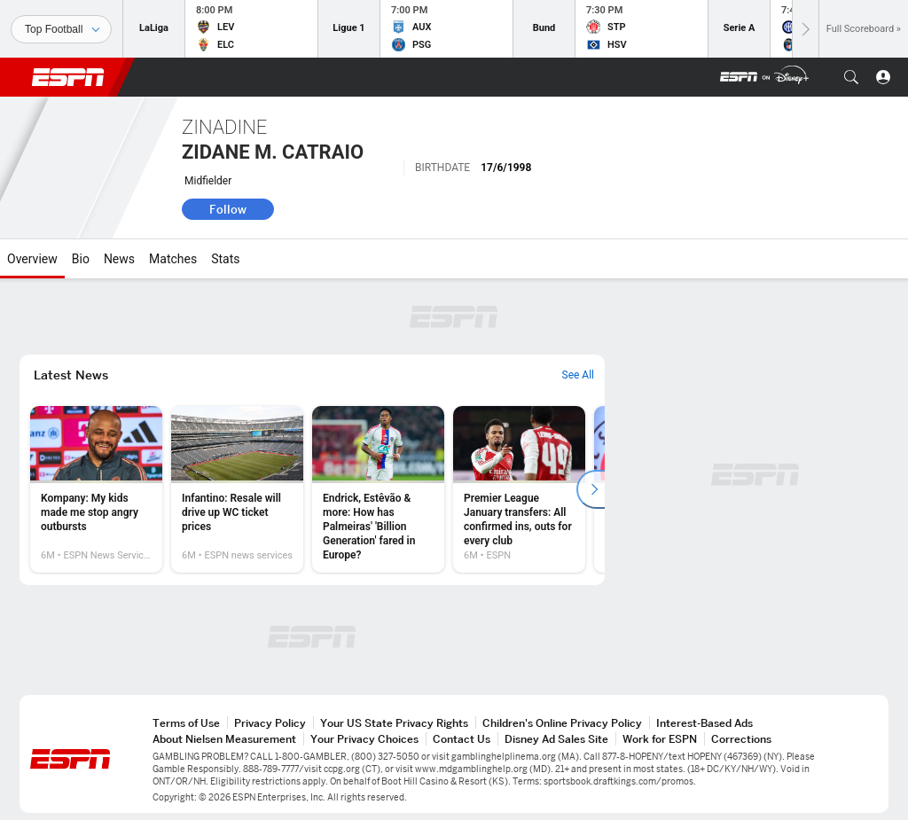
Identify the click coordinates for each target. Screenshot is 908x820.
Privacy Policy (270, 723)
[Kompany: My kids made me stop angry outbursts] (96, 489)
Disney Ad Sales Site (556, 739)
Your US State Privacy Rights (394, 723)
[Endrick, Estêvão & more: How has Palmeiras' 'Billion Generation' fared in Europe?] (378, 489)
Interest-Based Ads (704, 723)
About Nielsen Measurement (224, 739)
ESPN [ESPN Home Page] (68, 77)
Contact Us (461, 739)
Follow (228, 209)
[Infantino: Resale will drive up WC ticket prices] (237, 489)
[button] (851, 77)
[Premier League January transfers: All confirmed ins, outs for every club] (519, 489)
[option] (96, 489)
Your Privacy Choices (364, 739)
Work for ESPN (659, 739)
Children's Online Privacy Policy (562, 723)
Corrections (741, 739)
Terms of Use (186, 723)
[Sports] (61, 29)
